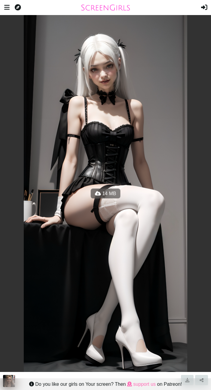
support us (141, 384)
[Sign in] (204, 7)
